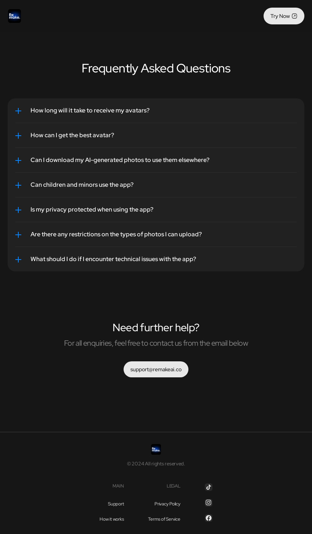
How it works (112, 519)
